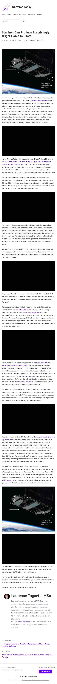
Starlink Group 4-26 (27, 382)
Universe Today (17, 7)
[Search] (24, 21)
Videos (9, 14)
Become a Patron (45, 671)
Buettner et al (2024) (24, 310)
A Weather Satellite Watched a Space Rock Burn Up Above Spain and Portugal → (27, 656)
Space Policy (41, 40)
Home (4, 14)
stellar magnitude (33, 312)
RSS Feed (39, 14)
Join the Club (31, 14)
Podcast (15, 14)
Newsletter (22, 14)
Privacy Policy (32, 676)
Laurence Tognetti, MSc (11, 40)
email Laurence (23, 622)
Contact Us (23, 676)
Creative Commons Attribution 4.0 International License (35, 680)
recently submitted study (39, 101)
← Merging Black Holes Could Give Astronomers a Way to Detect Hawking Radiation (25, 645)
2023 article (7, 480)
